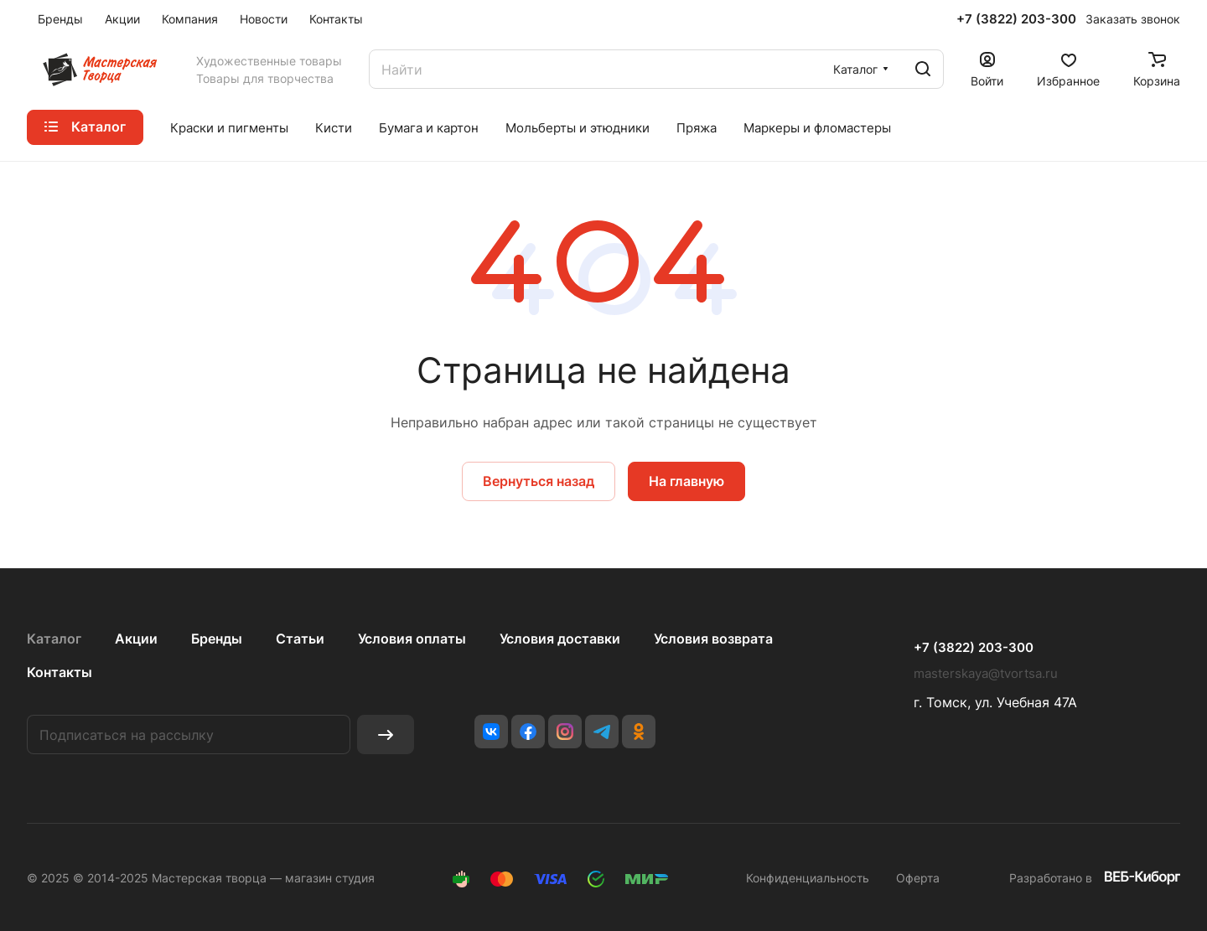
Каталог (54, 638)
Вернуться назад (538, 481)
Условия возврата (713, 638)
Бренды (216, 638)
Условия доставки (560, 638)
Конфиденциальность (807, 878)
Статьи (300, 638)
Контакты (59, 672)
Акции (136, 638)
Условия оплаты (412, 638)
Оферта (918, 878)
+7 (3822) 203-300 (1016, 19)
